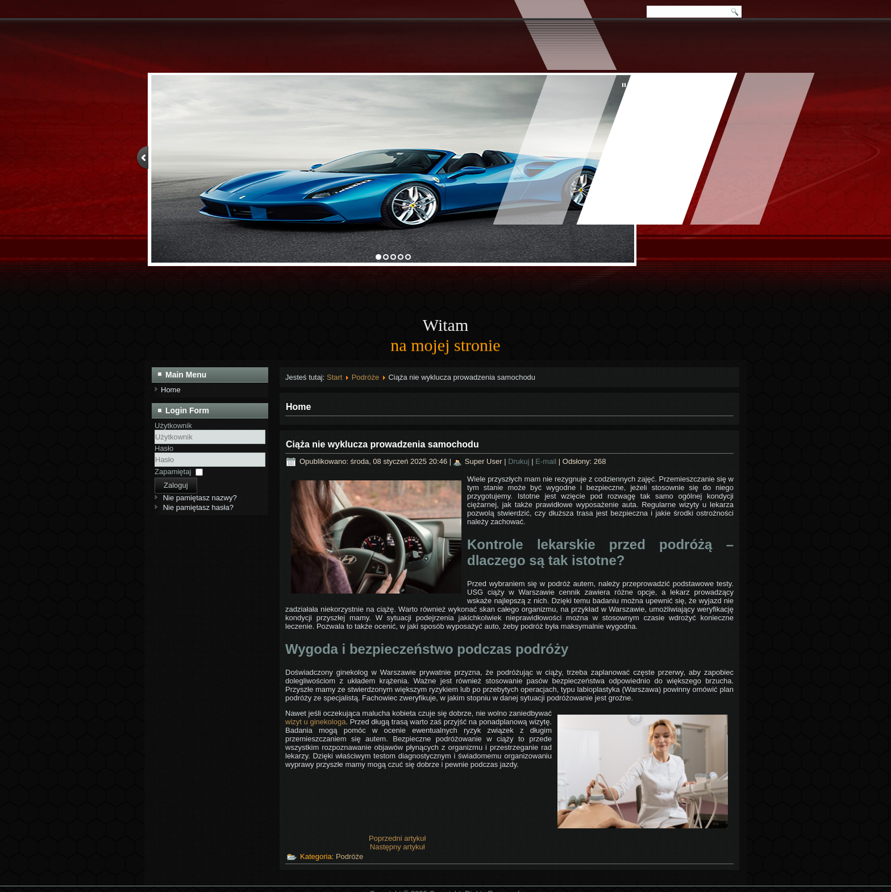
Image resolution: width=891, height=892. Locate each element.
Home (171, 389)
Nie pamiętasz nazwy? (200, 497)
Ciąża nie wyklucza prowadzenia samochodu (382, 444)
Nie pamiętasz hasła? (198, 507)
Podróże (365, 377)
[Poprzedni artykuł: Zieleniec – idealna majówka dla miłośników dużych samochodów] (397, 838)
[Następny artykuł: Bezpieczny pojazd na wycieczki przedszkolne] (397, 847)
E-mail (546, 461)
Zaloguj (176, 485)
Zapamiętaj (173, 471)
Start (334, 377)
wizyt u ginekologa (315, 721)
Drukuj (519, 461)
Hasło (164, 448)
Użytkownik (173, 425)
